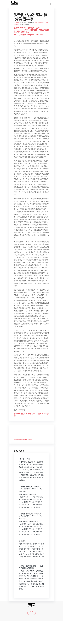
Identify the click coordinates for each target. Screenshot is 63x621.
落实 (44, 22)
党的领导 (40, 22)
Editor (17, 22)
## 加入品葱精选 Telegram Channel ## (28, 35)
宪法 (36, 22)
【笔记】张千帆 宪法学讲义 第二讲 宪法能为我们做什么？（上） (31, 488)
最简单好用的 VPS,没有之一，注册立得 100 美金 (31, 415)
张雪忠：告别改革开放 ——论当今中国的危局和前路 (31, 567)
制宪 (16, 24)
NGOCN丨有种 (24, 459)
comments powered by (23, 439)
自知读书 (22, 541)
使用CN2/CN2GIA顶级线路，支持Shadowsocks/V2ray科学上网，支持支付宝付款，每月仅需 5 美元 (31, 30)
